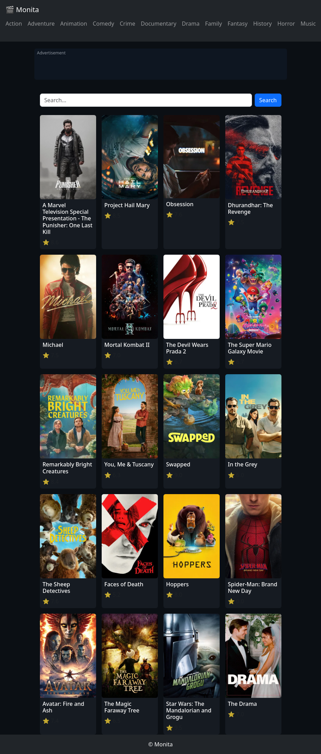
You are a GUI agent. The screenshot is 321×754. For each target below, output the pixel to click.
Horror (286, 23)
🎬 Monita (22, 9)
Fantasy (238, 23)
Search (268, 100)
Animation (73, 23)
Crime (127, 23)
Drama (191, 23)
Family (213, 23)
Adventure (40, 23)
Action (14, 23)
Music (308, 23)
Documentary (158, 23)
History (262, 23)
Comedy (103, 23)
